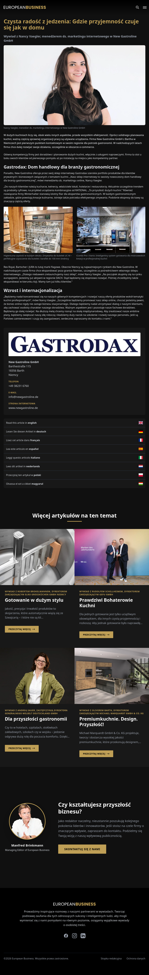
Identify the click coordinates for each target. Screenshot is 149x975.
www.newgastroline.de (23, 408)
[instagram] (74, 935)
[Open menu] (142, 7)
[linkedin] (83, 935)
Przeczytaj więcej (22, 629)
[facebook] (66, 935)
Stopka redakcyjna (111, 958)
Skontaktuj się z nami (82, 849)
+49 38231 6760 (19, 386)
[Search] (137, 7)
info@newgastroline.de (23, 397)
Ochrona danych (136, 958)
